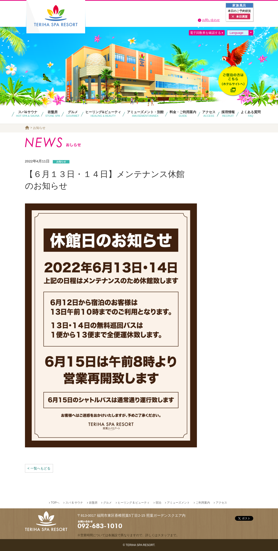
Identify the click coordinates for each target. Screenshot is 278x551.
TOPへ (55, 502)
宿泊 (158, 502)
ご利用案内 (203, 502)
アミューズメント (178, 502)
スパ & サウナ (74, 502)
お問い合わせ (211, 20)
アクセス (221, 502)
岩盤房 (93, 502)
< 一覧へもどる (39, 468)
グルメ (107, 502)
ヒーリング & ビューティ (134, 502)
